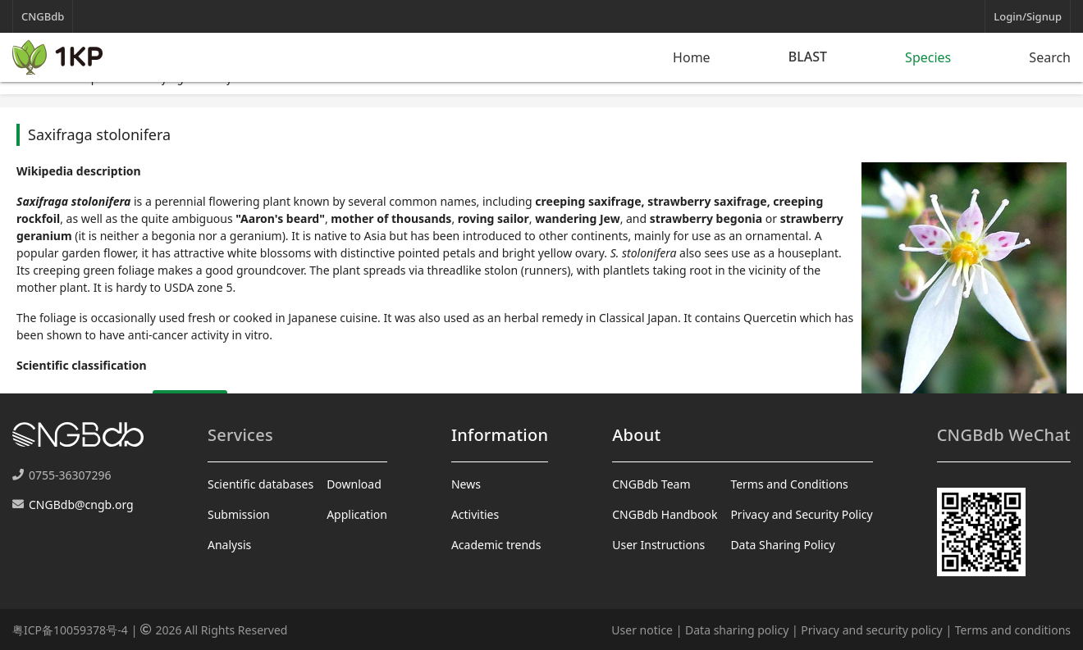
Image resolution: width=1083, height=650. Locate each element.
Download (354, 484)
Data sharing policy (736, 630)
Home (692, 57)
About (636, 435)
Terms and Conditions (789, 484)
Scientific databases (260, 484)
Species (928, 57)
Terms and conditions (1013, 630)
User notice (642, 630)
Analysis (229, 544)
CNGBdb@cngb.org (81, 504)
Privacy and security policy (871, 630)
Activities (475, 514)
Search (1050, 57)
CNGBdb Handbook (664, 514)
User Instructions (658, 544)
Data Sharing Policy (782, 544)
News (466, 484)
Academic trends (496, 544)
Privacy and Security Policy (801, 514)
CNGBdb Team (651, 484)
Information (499, 435)
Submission (239, 514)
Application (357, 514)
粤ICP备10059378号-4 (70, 630)
